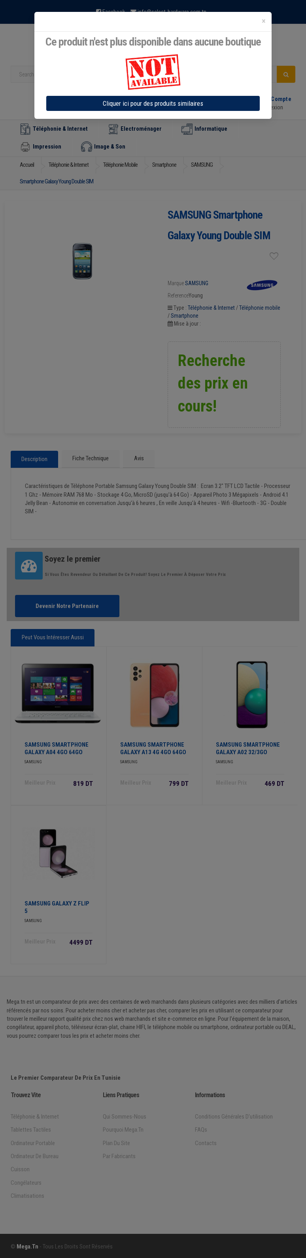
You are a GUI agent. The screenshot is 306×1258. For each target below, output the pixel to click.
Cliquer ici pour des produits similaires (153, 103)
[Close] (264, 21)
